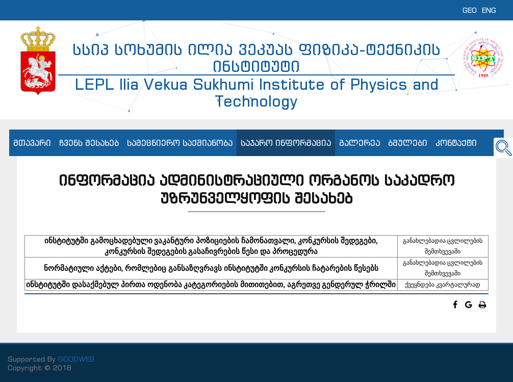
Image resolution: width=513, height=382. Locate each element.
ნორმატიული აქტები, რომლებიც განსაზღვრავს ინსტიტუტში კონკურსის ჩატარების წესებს (211, 268)
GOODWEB (76, 358)
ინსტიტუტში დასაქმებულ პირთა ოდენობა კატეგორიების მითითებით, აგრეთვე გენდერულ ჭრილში (211, 285)
